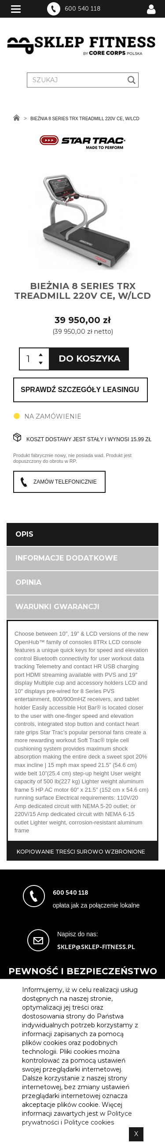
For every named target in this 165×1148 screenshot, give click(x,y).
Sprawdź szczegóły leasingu (80, 389)
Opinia (28, 582)
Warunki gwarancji (57, 607)
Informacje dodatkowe (66, 558)
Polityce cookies (89, 1122)
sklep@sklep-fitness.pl (96, 947)
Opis (24, 534)
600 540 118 (82, 9)
